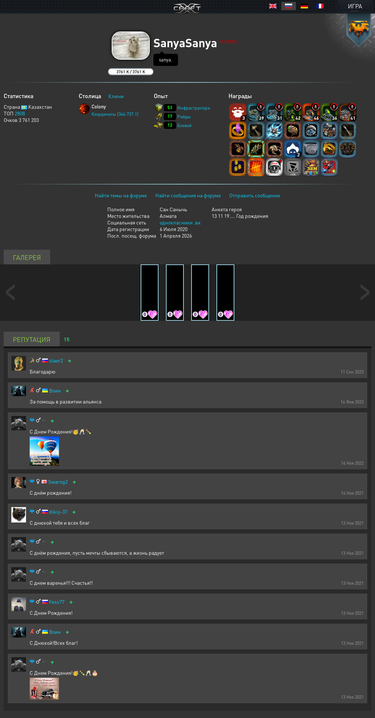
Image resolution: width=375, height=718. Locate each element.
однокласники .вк (180, 222)
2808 (20, 113)
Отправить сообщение (254, 195)
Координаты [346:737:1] (115, 114)
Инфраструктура (193, 108)
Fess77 (56, 602)
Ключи (116, 96)
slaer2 (56, 360)
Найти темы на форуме (121, 195)
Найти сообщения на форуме (188, 195)
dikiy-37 (58, 512)
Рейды (184, 116)
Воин (55, 390)
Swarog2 (58, 482)
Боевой (184, 125)
